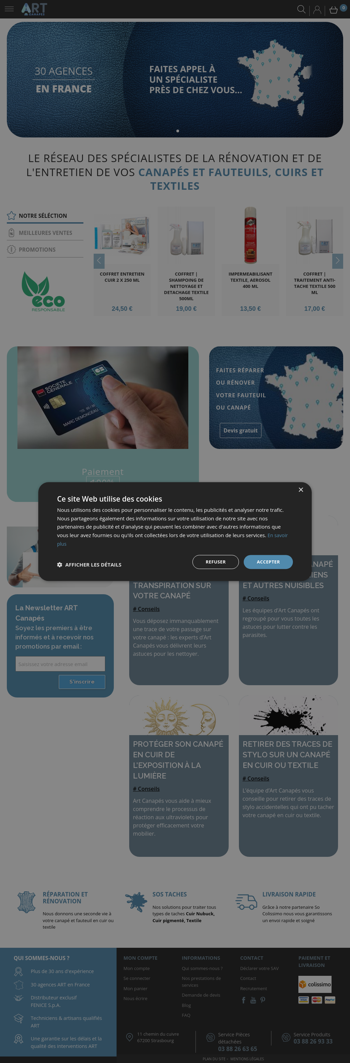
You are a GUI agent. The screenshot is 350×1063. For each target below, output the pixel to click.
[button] (89, 564)
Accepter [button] (267, 561)
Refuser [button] (213, 561)
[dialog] (175, 531)
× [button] (300, 489)
